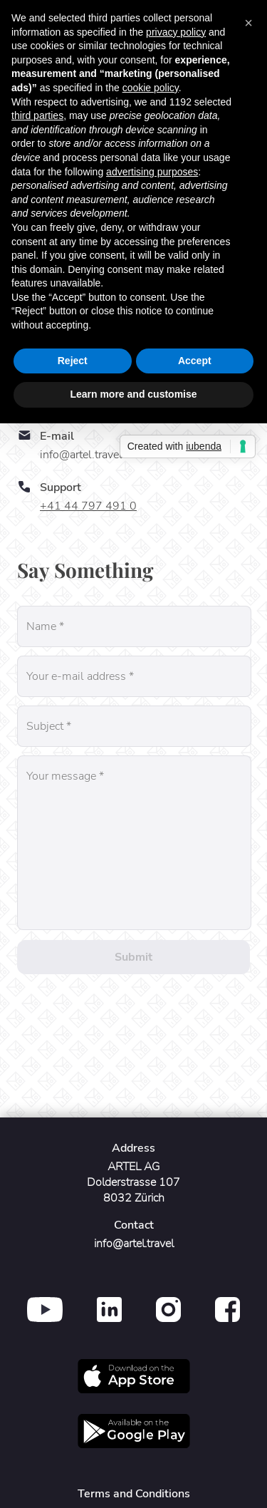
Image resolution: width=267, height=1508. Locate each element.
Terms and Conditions (134, 1494)
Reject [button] (73, 360)
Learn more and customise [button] (133, 394)
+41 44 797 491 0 (88, 506)
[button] (248, 22)
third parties (37, 115)
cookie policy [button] (150, 87)
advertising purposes (152, 171)
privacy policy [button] (176, 32)
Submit (133, 957)
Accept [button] (194, 360)
